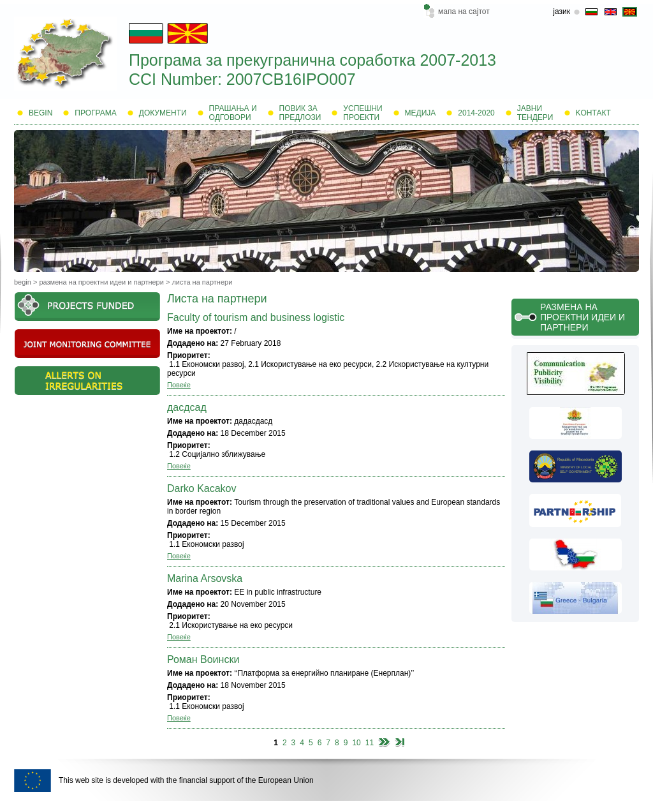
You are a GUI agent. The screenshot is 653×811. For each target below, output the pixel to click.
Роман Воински (203, 659)
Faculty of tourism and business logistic (255, 317)
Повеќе (179, 385)
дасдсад (187, 407)
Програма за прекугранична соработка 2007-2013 (312, 60)
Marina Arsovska (204, 578)
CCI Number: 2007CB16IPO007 (242, 79)
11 (369, 742)
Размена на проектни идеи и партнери (101, 282)
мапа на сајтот (464, 11)
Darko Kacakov (202, 488)
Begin (22, 282)
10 (356, 742)
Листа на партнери (202, 282)
